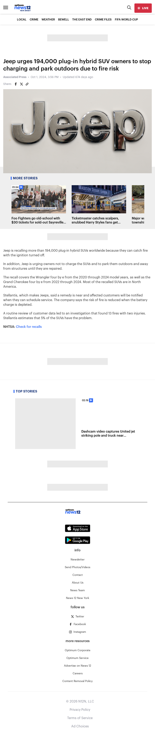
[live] (143, 8)
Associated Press (14, 77)
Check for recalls (29, 326)
